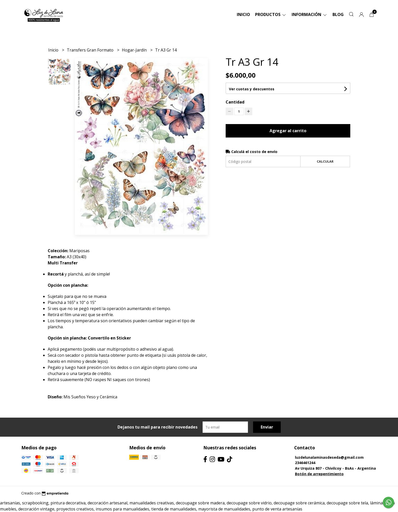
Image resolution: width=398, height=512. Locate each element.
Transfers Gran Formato (90, 50)
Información (309, 14)
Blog (338, 14)
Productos (271, 14)
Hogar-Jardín (135, 50)
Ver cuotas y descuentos (251, 89)
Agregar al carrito (288, 130)
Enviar (267, 427)
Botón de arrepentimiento (319, 473)
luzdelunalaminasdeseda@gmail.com (329, 457)
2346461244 (305, 462)
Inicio (243, 14)
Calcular (325, 161)
